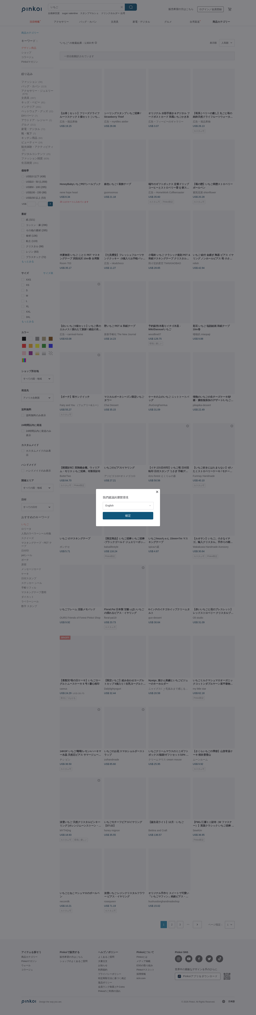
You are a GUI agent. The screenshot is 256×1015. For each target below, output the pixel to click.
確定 (128, 515)
